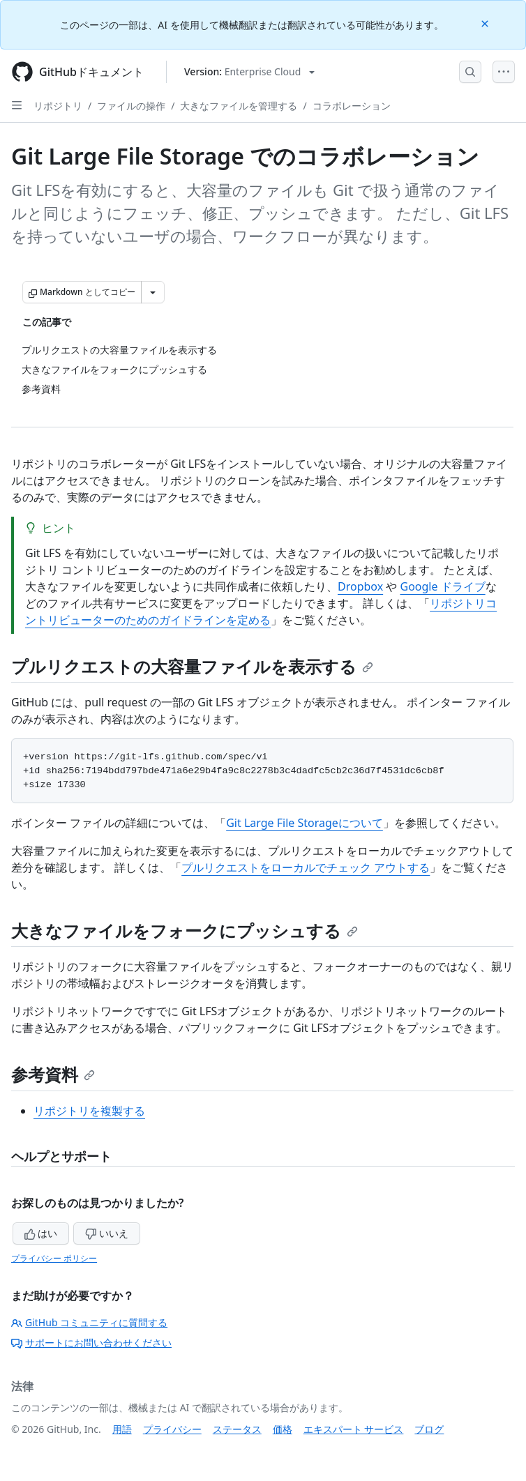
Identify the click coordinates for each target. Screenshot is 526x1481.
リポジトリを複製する (89, 1110)
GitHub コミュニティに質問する (89, 1322)
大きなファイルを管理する (238, 105)
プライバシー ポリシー (54, 1258)
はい (41, 1233)
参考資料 (53, 1074)
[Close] (486, 23)
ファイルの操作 (131, 105)
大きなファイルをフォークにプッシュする (184, 930)
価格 (282, 1429)
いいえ (106, 1233)
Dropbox (360, 586)
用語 (122, 1429)
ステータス (237, 1429)
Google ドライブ (442, 586)
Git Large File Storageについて (304, 822)
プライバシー (172, 1429)
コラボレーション (352, 105)
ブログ (429, 1429)
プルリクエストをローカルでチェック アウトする (305, 867)
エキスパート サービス (353, 1429)
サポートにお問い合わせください (91, 1342)
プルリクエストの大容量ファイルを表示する (192, 666)
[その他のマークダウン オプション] (153, 292)
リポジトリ (57, 105)
